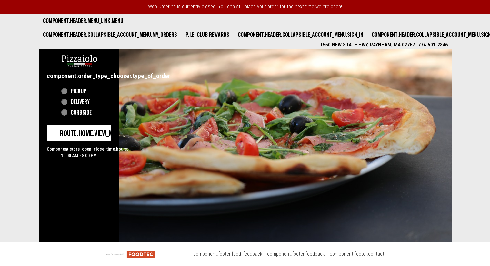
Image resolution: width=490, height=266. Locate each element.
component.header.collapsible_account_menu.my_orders (110, 34)
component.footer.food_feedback (227, 254)
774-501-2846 (433, 45)
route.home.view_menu (91, 133)
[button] (79, 60)
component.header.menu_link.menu (83, 21)
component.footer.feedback (296, 254)
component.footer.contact (357, 254)
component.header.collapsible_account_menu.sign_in (300, 34)
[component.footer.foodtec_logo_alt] (130, 254)
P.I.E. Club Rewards (207, 34)
